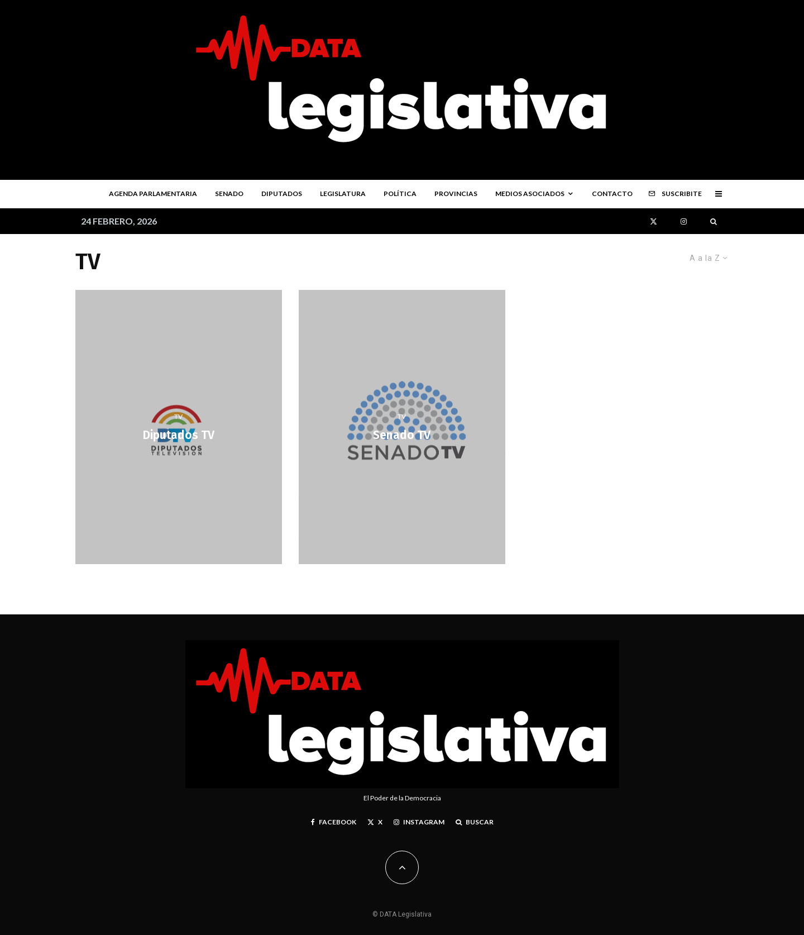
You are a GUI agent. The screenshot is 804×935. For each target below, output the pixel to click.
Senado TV (401, 436)
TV (178, 416)
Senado (229, 193)
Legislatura (343, 193)
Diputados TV (178, 436)
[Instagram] (683, 221)
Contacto (612, 193)
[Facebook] (333, 822)
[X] (653, 221)
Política (400, 193)
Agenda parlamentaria (153, 193)
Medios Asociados (529, 193)
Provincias (455, 193)
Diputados (281, 193)
